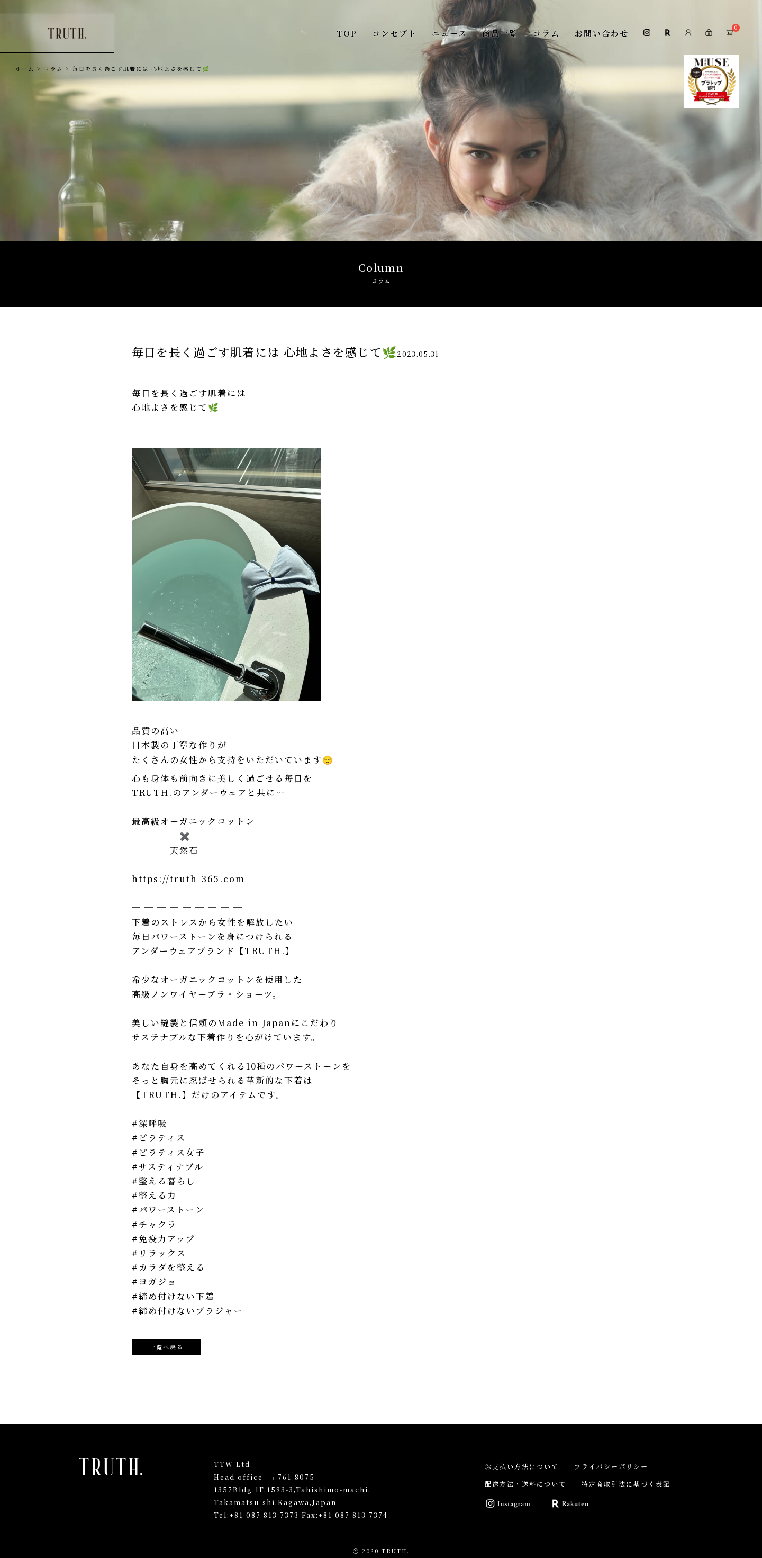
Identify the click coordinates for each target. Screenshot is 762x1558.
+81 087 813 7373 (264, 1514)
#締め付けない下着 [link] (173, 1296)
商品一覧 (500, 33)
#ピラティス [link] (159, 1137)
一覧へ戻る (166, 1347)
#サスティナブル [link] (168, 1167)
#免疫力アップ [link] (163, 1239)
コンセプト (394, 33)
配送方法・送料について (525, 1483)
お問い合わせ (602, 33)
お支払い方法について (522, 1466)
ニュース (449, 33)
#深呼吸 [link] (149, 1123)
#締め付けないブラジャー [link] (187, 1311)
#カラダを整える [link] (168, 1267)
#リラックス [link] (159, 1253)
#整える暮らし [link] (164, 1181)
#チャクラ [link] (154, 1224)
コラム (546, 33)
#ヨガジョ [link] (154, 1281)
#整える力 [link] (154, 1195)
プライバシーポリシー (611, 1466)
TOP (347, 33)
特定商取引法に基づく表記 (626, 1483)
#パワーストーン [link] (168, 1209)
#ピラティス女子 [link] (168, 1152)
